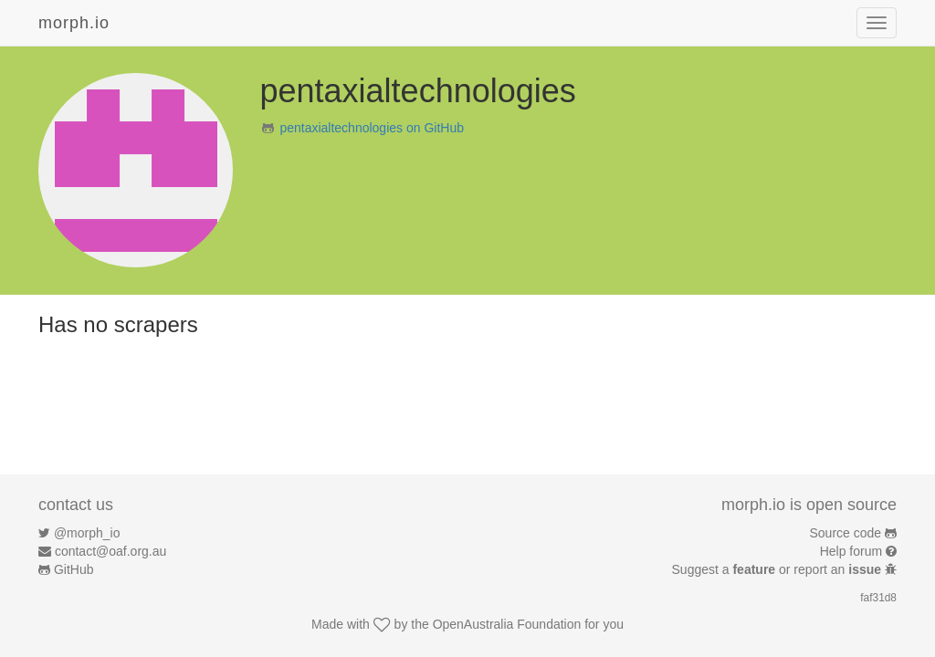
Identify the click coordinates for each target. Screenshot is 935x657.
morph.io (74, 23)
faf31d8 (878, 597)
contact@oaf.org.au (110, 551)
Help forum (851, 551)
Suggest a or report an (778, 569)
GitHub (74, 569)
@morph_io (87, 533)
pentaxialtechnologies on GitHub (371, 127)
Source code (846, 533)
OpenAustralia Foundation (507, 624)
